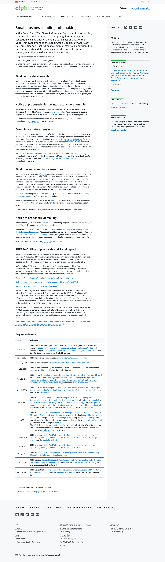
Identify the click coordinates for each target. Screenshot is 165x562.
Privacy (18, 528)
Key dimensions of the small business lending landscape (68, 350)
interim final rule (51, 153)
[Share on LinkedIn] (135, 27)
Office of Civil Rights (68, 538)
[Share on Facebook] (125, 27)
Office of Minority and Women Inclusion (75, 525)
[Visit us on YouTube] (32, 514)
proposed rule (48, 109)
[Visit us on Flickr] (37, 514)
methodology (56, 200)
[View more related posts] (115, 90)
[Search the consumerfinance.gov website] (124, 8)
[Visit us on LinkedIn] (27, 514)
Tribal (62, 545)
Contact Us (34, 507)
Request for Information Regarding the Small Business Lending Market (65, 348)
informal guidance (41, 209)
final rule (43, 174)
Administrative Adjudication (71, 528)
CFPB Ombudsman (105, 507)
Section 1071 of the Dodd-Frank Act (72, 358)
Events (59, 507)
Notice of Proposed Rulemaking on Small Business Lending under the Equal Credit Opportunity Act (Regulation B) (65, 461)
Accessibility (65, 535)
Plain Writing (65, 531)
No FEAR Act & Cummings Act (71, 542)
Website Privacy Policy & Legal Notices (30, 531)
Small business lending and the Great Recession (70, 362)
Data (17, 535)
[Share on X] (130, 27)
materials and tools (41, 193)
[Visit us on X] (22, 514)
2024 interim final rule (73, 139)
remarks (48, 353)
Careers (48, 507)
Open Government (22, 538)
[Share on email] (140, 27)
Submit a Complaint (140, 8)
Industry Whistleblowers (79, 507)
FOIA (17, 525)
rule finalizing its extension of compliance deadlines (63, 158)
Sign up (114, 103)
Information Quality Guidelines (27, 542)
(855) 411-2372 (145, 2)
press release (83, 382)
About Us (20, 507)
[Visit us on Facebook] (17, 514)
